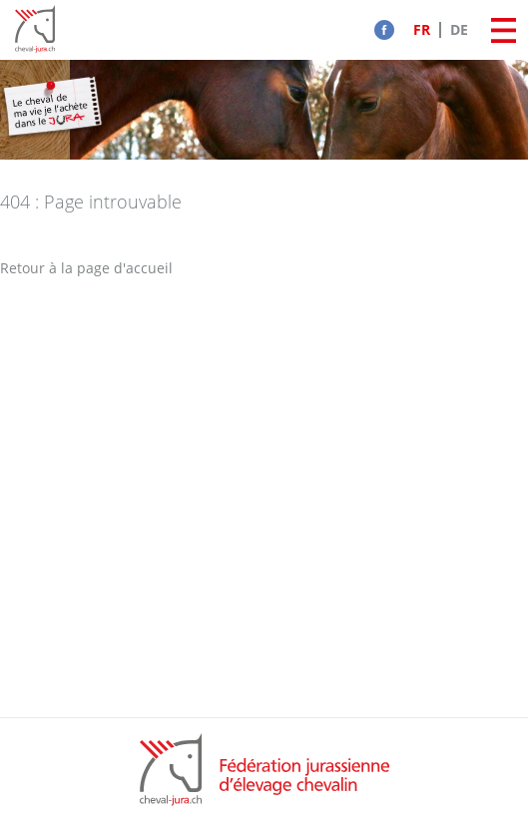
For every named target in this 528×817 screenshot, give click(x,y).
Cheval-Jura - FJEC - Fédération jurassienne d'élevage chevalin (35, 30)
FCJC (264, 769)
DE (459, 29)
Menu (503, 30)
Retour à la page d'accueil (86, 267)
